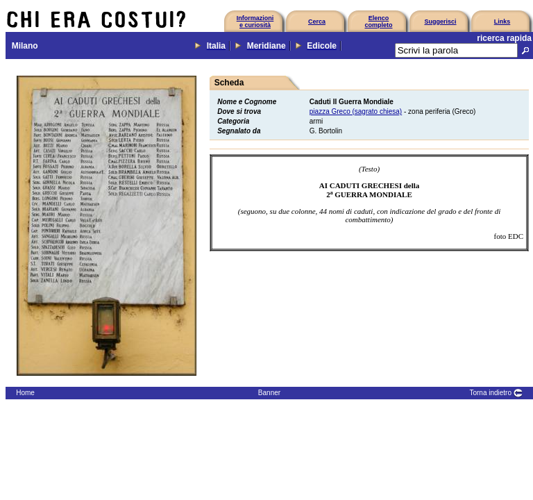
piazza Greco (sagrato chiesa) (356, 111)
